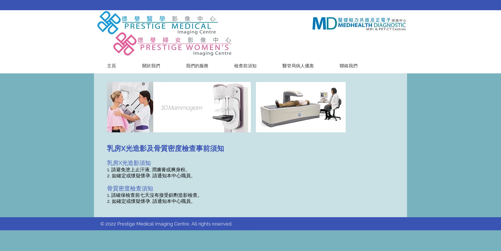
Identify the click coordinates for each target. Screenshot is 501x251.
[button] (197, 65)
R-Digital (249, 225)
